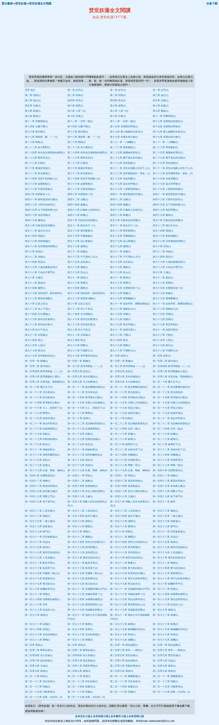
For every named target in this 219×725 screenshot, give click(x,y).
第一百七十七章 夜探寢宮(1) (168, 573)
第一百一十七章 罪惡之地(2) (168, 407)
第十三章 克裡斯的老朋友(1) (168, 121)
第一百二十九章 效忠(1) (37, 444)
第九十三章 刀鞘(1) (120, 334)
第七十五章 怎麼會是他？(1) (125, 288)
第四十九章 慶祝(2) (35, 220)
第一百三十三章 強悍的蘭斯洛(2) (85, 454)
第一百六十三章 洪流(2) (37, 542)
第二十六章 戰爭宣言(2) (80, 157)
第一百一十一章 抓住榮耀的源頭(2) (129, 387)
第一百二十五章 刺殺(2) (80, 433)
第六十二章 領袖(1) (163, 251)
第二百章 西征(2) (77, 644)
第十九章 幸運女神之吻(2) (167, 136)
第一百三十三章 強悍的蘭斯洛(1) (42, 454)
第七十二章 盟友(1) (163, 277)
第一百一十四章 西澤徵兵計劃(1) (85, 397)
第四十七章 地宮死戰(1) (165, 209)
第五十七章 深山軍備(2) (123, 241)
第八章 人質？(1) (77, 110)
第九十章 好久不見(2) (79, 329)
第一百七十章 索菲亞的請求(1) (84, 557)
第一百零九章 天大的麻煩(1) (83, 381)
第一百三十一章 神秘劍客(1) (40, 449)
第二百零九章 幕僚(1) (164, 665)
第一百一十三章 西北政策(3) (40, 397)
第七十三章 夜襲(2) (120, 282)
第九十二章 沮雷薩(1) (36, 334)
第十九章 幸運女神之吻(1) (124, 136)
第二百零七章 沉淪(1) (164, 660)
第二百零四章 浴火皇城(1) (39, 655)
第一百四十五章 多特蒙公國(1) (169, 486)
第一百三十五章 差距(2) (80, 460)
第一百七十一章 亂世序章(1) (40, 562)
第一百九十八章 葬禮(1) (37, 639)
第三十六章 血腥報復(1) (37, 183)
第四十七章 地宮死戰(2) (37, 215)
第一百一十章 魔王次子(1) (167, 381)
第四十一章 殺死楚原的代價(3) (41, 199)
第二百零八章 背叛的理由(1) (83, 665)
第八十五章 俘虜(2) (163, 314)
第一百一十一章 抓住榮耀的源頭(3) (171, 387)
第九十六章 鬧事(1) (78, 345)
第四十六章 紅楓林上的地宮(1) (84, 209)
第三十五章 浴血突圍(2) (165, 178)
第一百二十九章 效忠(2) (80, 444)
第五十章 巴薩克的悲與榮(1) (83, 220)
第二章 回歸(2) (75, 95)
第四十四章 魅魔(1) (78, 204)
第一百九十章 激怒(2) (36, 615)
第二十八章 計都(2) (78, 163)
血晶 (95, 17)
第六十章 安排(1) (162, 246)
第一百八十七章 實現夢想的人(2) (127, 604)
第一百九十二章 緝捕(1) (165, 615)
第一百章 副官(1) (119, 355)
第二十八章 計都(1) (35, 163)
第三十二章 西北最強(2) (80, 173)
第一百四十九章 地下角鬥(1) (168, 496)
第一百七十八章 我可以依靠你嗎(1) (129, 578)
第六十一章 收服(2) (120, 251)
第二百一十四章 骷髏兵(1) (81, 686)
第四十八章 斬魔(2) (120, 215)
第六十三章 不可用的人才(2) (125, 256)
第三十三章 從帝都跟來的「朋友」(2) (173, 173)
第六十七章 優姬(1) (78, 267)
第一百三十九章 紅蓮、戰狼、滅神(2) (88, 470)
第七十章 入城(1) (162, 272)
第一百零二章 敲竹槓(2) (37, 366)
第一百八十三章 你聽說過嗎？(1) (85, 594)
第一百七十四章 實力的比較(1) (126, 568)
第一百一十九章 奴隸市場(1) (125, 413)
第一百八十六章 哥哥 (36, 604)
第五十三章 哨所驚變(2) (123, 230)
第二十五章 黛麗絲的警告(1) (125, 152)
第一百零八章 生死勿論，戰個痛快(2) (45, 381)
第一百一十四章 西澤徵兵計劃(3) (170, 397)
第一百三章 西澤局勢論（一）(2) (127, 366)
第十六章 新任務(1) (35, 131)
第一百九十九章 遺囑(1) (123, 639)
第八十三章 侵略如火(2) (165, 308)
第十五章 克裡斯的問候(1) (124, 126)
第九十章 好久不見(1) (36, 329)
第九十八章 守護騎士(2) (123, 350)
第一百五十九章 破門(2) (37, 531)
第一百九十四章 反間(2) (80, 629)
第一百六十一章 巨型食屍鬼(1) (169, 531)
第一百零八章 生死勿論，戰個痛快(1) (173, 376)
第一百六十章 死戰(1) (79, 531)
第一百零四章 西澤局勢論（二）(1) (171, 366)
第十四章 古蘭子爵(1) (36, 126)
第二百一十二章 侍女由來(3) (125, 681)
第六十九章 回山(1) (78, 272)
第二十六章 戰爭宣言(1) (37, 157)
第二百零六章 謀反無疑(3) (124, 660)
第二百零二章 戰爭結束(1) (39, 650)
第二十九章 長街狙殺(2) (165, 163)
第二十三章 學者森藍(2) (165, 147)
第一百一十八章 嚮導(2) (80, 413)
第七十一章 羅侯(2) (120, 277)
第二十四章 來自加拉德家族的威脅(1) (45, 152)
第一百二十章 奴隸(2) (121, 418)
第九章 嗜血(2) (33, 116)
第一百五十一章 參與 (164, 501)
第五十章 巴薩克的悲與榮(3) (168, 220)
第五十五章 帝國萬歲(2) (123, 235)
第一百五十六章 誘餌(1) (80, 521)
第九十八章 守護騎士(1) (80, 350)
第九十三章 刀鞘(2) (163, 334)
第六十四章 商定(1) (163, 256)
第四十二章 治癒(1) (78, 199)
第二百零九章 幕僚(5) (164, 671)
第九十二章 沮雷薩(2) (79, 334)
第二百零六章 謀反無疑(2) (81, 660)
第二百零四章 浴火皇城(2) (81, 655)
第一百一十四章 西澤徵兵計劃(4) (42, 402)
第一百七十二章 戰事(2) (165, 562)
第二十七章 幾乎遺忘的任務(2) (169, 157)
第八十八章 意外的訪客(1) (39, 324)
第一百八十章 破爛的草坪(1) (168, 583)
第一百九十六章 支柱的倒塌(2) (84, 634)
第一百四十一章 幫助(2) (123, 475)
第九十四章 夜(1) (34, 340)
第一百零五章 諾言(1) (79, 371)
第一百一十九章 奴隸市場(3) (40, 418)
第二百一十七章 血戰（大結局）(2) (44, 697)
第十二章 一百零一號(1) (80, 121)
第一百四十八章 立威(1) (80, 496)
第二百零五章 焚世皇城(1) (124, 655)
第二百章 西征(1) (34, 644)
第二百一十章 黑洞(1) (36, 676)
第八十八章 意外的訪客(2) (81, 324)
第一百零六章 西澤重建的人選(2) (42, 376)
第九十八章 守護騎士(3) (165, 350)
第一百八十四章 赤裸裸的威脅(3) (85, 599)
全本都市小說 (118, 716)
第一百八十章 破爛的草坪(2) (40, 588)
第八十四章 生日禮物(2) (80, 314)
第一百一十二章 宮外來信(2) (83, 392)
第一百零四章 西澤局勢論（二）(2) (44, 371)
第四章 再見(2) (118, 100)
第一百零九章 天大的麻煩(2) (125, 381)
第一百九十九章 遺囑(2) (165, 639)
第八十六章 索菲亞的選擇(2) (83, 319)
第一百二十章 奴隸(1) (79, 418)
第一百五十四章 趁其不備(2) (125, 516)
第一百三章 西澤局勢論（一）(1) (85, 366)
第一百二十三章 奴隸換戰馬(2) (84, 428)
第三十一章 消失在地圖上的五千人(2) (173, 168)
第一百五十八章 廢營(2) (123, 526)
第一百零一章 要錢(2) (79, 361)
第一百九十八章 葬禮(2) (80, 639)
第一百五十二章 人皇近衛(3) (125, 510)
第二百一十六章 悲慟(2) (123, 691)
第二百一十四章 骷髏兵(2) (124, 686)
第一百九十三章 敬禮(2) (123, 624)
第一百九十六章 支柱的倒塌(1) (41, 634)
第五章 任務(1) (161, 100)
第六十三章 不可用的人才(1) (83, 256)
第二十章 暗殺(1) (34, 142)
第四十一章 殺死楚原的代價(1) (126, 194)
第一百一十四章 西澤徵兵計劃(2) (127, 397)
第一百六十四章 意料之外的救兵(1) (86, 542)
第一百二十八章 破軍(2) (165, 439)
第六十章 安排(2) (34, 251)
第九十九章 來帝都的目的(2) (83, 355)
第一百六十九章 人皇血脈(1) (168, 552)
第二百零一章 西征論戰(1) (124, 644)
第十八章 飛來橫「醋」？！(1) (41, 136)
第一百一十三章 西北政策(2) (168, 392)
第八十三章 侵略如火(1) (123, 308)
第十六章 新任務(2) (78, 131)
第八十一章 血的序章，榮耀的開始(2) (173, 303)
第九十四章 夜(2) (77, 340)
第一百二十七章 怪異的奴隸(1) (41, 439)
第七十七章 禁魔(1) (120, 293)
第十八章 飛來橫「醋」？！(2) (84, 136)
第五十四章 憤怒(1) (163, 230)
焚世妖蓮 (20, 3)
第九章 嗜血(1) (161, 110)
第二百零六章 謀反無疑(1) (39, 660)
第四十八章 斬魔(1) (78, 215)
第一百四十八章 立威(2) (123, 496)
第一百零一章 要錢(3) (121, 361)
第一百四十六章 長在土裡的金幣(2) (129, 491)
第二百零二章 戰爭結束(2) (81, 650)
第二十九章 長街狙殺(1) (123, 163)
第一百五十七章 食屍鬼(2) (39, 526)
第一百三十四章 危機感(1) (124, 454)
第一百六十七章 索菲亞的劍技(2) (42, 552)
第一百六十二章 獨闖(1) (80, 536)
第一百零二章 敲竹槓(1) (165, 361)
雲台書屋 (7, 3)
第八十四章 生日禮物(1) (37, 314)
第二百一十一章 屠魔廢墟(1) (125, 676)
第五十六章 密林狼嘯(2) (37, 241)
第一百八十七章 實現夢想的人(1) (85, 604)
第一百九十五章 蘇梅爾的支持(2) (170, 629)
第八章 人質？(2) (119, 110)
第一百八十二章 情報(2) (37, 594)
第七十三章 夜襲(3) (163, 282)
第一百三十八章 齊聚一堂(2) (168, 465)
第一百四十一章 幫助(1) (80, 475)
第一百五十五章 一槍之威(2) (40, 521)
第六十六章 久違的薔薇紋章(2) (41, 267)
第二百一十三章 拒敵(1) (165, 681)
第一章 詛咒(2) (118, 90)
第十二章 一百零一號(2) (123, 121)
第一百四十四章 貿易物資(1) (83, 486)
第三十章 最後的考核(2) (80, 168)
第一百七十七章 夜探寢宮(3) (83, 578)
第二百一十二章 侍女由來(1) (40, 681)
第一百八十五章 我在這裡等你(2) (170, 599)
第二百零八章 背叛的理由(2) (125, 665)
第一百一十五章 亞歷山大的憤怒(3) (171, 402)
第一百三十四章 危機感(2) (167, 454)
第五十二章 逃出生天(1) (165, 225)
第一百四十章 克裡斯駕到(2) (40, 475)
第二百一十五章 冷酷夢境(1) (168, 686)
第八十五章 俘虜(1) (120, 314)
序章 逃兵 (30, 90)
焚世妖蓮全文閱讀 (40, 3)
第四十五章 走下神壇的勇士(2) (41, 209)
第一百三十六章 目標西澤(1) (125, 460)
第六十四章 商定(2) (35, 262)
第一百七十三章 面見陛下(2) (83, 568)
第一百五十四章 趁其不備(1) (83, 516)
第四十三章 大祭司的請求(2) (40, 204)
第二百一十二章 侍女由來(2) (83, 681)
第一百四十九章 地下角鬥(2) (40, 501)
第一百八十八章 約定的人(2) (40, 609)
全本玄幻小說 (83, 716)
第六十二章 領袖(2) (35, 256)
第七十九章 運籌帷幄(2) (165, 298)
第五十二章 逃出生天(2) (37, 230)
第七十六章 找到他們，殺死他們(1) (44, 293)
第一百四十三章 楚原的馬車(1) (126, 480)
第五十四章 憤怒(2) (35, 235)
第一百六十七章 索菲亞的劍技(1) (170, 547)
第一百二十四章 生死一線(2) (168, 428)
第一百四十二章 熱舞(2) (37, 480)
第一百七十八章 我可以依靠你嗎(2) (171, 578)
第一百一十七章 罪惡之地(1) (125, 407)
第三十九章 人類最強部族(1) (125, 189)
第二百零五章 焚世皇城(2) (167, 655)
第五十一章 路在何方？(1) (81, 225)
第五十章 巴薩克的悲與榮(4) (40, 225)
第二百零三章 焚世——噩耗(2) (169, 650)
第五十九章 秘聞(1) (78, 246)
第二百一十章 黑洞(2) (79, 676)
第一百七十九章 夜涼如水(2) (83, 583)
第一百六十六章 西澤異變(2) (125, 547)
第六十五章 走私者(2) (121, 262)
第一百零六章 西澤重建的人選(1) (170, 371)
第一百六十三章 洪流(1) (165, 536)
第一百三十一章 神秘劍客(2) (83, 449)
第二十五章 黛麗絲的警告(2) (168, 152)
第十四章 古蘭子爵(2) (79, 126)
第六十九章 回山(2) (120, 272)
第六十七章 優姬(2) (120, 267)
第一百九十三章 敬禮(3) (165, 624)
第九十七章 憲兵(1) (163, 345)
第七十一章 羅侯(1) (78, 277)
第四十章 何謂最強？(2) (80, 194)
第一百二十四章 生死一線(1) (125, 428)
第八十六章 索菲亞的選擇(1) (40, 319)
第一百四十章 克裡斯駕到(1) (168, 470)
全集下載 (212, 3)
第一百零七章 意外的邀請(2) (125, 376)
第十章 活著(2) (118, 116)
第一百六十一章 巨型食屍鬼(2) (41, 536)
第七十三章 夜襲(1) (78, 282)
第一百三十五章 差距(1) (37, 460)
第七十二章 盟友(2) (35, 282)
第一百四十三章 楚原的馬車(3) (41, 486)
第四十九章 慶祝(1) (163, 215)
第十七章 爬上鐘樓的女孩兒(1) (126, 131)
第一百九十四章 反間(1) (37, 629)
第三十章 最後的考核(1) (37, 168)
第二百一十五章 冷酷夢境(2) (40, 691)
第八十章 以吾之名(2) (79, 303)
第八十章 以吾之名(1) (36, 303)
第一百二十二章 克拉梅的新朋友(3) (171, 423)
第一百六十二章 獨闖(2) (123, 536)
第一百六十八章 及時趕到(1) (83, 552)
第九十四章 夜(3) (119, 340)
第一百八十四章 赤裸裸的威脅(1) (170, 594)
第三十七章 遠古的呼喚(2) (167, 183)
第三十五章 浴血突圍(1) (123, 178)
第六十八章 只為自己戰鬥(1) (168, 267)
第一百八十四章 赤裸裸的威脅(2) (42, 599)
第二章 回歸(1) (33, 95)
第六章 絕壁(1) (75, 105)
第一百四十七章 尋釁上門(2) (40, 496)
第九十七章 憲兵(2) (35, 350)
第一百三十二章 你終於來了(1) (126, 449)
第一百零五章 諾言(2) (121, 371)
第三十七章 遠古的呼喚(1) (124, 183)
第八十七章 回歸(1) (120, 319)
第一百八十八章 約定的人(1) (168, 604)
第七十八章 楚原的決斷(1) (39, 298)
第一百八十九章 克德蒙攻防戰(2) (127, 609)
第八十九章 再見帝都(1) (123, 324)
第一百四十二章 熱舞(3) (80, 480)
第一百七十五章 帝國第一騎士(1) (42, 573)
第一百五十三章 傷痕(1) (165, 510)
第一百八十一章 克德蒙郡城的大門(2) (130, 588)
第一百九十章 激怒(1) (164, 609)
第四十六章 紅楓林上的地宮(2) (126, 209)
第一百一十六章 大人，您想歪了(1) (44, 407)
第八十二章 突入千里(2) (80, 308)
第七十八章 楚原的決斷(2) (81, 298)
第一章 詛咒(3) (161, 90)
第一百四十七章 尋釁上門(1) (168, 491)
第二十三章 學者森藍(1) (123, 147)
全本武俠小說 (100, 716)
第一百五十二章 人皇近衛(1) (40, 510)
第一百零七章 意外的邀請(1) (83, 376)
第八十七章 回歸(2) (163, 319)
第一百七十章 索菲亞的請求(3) (169, 557)
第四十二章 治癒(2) (120, 199)
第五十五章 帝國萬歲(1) (80, 235)
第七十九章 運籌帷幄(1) (123, 298)
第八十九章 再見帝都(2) (165, 324)
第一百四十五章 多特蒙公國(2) (41, 491)
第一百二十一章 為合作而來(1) (169, 418)
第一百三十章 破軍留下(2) (167, 444)
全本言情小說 (136, 716)
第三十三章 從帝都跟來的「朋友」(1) (130, 173)
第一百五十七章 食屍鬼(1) (167, 521)
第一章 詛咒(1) (75, 90)
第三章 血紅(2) (33, 100)
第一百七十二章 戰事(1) (123, 562)
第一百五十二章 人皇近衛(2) (83, 510)
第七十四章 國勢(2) (78, 288)
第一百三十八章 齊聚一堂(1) (125, 465)
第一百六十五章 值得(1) (165, 542)
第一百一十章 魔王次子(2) (39, 387)
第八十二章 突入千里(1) (37, 308)
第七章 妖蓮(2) (33, 110)
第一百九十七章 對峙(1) (123, 634)
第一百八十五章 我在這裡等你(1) (127, 599)
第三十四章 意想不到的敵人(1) (41, 178)
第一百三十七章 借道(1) (37, 465)
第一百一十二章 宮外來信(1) (40, 392)
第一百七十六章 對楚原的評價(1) (127, 573)
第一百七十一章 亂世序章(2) (83, 562)
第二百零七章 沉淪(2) (36, 665)
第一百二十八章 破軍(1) (123, 439)
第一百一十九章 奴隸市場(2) (168, 413)
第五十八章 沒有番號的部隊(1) (169, 241)
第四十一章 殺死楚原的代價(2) (169, 194)
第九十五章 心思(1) (163, 340)
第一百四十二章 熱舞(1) (165, 475)
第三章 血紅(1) (161, 95)
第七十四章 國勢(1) (35, 288)
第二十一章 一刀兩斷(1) (123, 142)
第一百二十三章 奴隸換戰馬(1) (41, 428)
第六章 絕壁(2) (118, 105)
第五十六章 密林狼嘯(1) (165, 235)
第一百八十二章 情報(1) (165, 588)
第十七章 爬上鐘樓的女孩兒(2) (169, 131)
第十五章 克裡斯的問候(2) (167, 126)
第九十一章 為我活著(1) (123, 329)
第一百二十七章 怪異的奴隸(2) (84, 439)
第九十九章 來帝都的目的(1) (40, 355)
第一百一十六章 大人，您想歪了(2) (86, 407)
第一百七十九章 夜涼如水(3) (125, 583)
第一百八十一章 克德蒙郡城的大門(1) (88, 588)
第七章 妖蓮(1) (161, 105)
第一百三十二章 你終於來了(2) (169, 449)
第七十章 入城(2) (34, 277)
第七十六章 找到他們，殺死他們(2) (86, 293)
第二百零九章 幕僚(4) (121, 671)
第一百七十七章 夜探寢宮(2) (40, 578)
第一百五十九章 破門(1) (165, 526)
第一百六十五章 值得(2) (37, 547)
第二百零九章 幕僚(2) (36, 671)
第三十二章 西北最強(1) (37, 173)
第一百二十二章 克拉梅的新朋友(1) (86, 423)
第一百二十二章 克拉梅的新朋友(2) (129, 423)
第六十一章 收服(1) (78, 251)
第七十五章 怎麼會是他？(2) (168, 288)
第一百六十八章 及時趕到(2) (125, 552)
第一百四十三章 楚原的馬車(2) (169, 480)
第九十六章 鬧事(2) (120, 345)
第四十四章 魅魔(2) (120, 204)
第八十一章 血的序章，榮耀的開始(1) (130, 303)
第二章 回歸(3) (118, 95)
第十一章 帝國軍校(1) (164, 116)
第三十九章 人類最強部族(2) (168, 189)
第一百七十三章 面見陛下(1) (40, 568)
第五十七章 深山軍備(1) (80, 241)
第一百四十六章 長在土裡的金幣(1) (86, 491)
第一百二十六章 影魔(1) (123, 433)
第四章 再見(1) (75, 100)
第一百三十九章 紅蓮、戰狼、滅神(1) (45, 470)
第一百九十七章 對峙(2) (165, 634)
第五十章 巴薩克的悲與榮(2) (125, 220)
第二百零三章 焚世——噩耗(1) (126, 650)
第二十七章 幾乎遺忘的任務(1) (126, 157)
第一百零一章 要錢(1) (36, 361)
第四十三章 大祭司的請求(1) (168, 199)
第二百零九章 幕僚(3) (79, 671)
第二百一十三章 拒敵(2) (37, 686)
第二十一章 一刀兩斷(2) (165, 142)
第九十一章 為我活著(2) (165, 329)
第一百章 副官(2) (162, 355)
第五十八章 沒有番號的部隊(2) (41, 246)
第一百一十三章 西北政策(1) (125, 392)
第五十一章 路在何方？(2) (124, 225)
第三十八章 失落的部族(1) (39, 189)
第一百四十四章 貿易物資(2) (125, 486)
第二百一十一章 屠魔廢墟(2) (168, 676)
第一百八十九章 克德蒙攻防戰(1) (85, 609)
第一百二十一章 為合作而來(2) (41, 423)
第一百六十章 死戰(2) (121, 531)
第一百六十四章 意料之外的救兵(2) (129, 542)
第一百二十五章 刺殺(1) (37, 433)
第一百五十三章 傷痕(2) (37, 516)
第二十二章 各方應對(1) (37, 147)
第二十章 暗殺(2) (77, 142)
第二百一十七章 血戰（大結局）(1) (171, 691)
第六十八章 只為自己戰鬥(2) (40, 272)
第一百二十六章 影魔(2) (165, 433)
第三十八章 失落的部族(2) (81, 189)
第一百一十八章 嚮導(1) (37, 413)
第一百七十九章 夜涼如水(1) (40, 583)
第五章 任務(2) (33, 105)
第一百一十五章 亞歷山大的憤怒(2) (129, 402)
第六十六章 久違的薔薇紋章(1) (169, 262)
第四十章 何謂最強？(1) (37, 194)
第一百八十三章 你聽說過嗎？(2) (127, 594)
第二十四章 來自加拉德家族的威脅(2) (88, 152)
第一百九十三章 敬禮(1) (80, 624)
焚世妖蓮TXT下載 (113, 17)
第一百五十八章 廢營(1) (80, 526)
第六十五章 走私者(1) (79, 262)
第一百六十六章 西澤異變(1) (83, 547)
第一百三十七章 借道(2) (80, 465)
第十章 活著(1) (75, 116)
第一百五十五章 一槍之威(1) (168, 516)
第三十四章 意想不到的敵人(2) (84, 178)
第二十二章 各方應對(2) (80, 147)
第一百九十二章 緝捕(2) (37, 624)
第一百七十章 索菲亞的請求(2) (126, 557)
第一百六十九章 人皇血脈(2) (40, 557)
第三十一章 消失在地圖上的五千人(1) (130, 168)
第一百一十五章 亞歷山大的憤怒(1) (86, 402)
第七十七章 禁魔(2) (163, 293)
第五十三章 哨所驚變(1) (80, 230)
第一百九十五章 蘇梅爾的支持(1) (127, 629)
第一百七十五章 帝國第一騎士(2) (85, 573)
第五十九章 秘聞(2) (120, 246)
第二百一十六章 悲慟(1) (80, 691)
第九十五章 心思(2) (35, 345)
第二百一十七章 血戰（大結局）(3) (86, 697)
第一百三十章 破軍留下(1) (124, 444)
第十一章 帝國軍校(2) (36, 121)
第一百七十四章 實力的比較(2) (169, 568)
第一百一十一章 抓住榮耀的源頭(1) (86, 387)
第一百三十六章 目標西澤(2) (168, 460)
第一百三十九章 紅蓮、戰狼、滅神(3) (130, 470)
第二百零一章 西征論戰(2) (167, 644)
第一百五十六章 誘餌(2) (123, 521)
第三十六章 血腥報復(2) (80, 183)
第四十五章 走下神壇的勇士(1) (169, 204)
